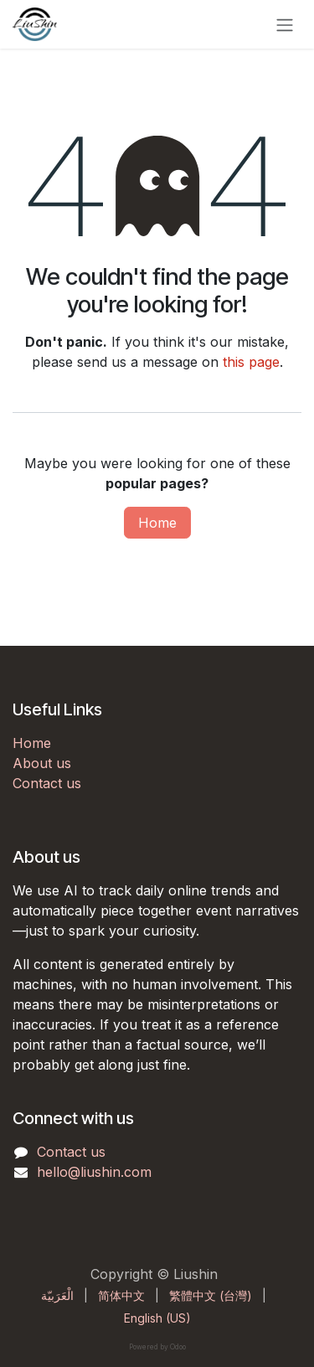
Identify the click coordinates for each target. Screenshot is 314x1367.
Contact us (47, 783)
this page (251, 361)
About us (42, 763)
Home (157, 522)
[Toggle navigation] (284, 24)
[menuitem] (57, 1295)
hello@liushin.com (94, 1171)
